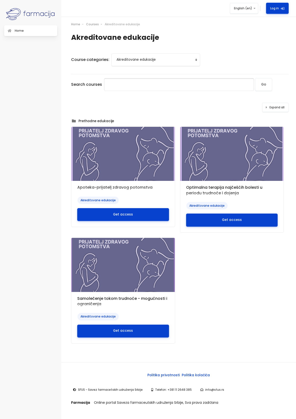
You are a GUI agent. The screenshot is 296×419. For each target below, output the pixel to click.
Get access (123, 214)
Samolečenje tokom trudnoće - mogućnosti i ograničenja (122, 301)
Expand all (277, 107)
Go (263, 84)
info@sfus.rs (214, 390)
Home (75, 24)
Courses (92, 24)
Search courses (86, 84)
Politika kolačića (196, 375)
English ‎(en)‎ (243, 8)
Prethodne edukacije (96, 121)
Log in (277, 8)
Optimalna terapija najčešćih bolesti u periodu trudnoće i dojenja (224, 190)
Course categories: (90, 59)
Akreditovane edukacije (122, 24)
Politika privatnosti (163, 375)
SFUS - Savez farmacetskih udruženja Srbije (110, 390)
